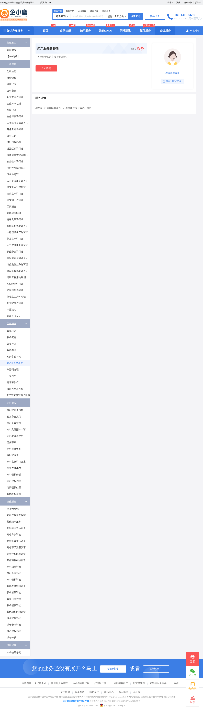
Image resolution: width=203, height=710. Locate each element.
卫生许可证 (13, 174)
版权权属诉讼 (14, 592)
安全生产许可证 (15, 161)
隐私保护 (94, 692)
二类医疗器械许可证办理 (18, 123)
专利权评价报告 (15, 410)
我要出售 (155, 16)
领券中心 (188, 2)
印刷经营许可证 (15, 284)
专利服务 (11, 403)
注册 (178, 2)
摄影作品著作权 (15, 389)
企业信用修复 (14, 652)
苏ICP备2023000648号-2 (88, 705)
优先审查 (11, 442)
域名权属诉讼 (14, 618)
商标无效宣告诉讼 (16, 541)
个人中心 (193, 30)
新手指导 (123, 692)
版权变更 (11, 337)
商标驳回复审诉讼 (16, 528)
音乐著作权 (13, 382)
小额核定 (11, 309)
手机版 (136, 692)
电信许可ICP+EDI (16, 168)
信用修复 (11, 645)
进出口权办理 (14, 142)
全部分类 (120, 17)
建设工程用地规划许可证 (18, 277)
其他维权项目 (14, 494)
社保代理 (11, 110)
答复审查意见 (14, 416)
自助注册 (65, 30)
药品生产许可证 (15, 239)
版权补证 (11, 344)
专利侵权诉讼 (14, 481)
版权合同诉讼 (14, 599)
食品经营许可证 (15, 116)
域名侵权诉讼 (14, 631)
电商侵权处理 (14, 487)
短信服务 (145, 30)
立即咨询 (46, 68)
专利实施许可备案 (16, 461)
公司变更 (11, 90)
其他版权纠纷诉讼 (16, 612)
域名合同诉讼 (14, 624)
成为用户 (156, 669)
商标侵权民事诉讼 (16, 554)
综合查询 (62, 17)
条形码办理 (13, 369)
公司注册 (11, 71)
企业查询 (82, 11)
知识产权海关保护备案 (18, 515)
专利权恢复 (13, 455)
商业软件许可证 (15, 303)
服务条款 (79, 692)
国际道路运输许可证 (17, 258)
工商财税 (11, 64)
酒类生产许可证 (15, 193)
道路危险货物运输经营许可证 (18, 155)
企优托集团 (40, 683)
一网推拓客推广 (119, 683)
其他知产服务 (14, 521)
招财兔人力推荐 (59, 683)
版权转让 (11, 331)
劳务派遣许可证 (15, 129)
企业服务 (165, 30)
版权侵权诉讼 (14, 605)
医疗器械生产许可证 (17, 232)
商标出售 (106, 11)
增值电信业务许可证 (17, 264)
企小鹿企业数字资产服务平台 (76, 701)
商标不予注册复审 (16, 547)
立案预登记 (13, 509)
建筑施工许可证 (15, 200)
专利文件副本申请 (16, 429)
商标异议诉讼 (14, 534)
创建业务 (113, 669)
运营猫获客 (139, 683)
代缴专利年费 (14, 468)
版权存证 (11, 350)
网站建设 (125, 30)
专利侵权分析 (14, 474)
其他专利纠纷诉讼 (16, 586)
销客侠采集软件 (158, 683)
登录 (169, 2)
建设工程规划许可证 (17, 271)
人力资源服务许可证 (17, 181)
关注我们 (45, 2)
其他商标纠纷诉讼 (16, 560)
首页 (45, 30)
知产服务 (85, 30)
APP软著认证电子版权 (18, 395)
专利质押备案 (14, 449)
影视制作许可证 (15, 290)
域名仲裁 (11, 637)
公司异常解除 (14, 213)
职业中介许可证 (15, 97)
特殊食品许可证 (15, 219)
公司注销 (11, 136)
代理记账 (11, 78)
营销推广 (11, 42)
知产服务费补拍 (15, 363)
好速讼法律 (100, 683)
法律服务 (11, 501)
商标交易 (70, 11)
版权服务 (11, 323)
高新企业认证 (14, 316)
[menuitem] (15, 49)
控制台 (198, 2)
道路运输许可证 (15, 148)
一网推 (175, 683)
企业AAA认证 (14, 103)
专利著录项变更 (15, 436)
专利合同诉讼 (14, 573)
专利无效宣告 (14, 423)
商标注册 (58, 11)
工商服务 (11, 206)
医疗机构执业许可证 (17, 226)
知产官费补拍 (14, 356)
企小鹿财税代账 (81, 683)
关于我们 (65, 692)
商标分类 (94, 11)
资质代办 (11, 84)
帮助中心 (109, 692)
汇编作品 (11, 376)
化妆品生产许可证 (16, 296)
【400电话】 (13, 56)
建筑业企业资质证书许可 (18, 187)
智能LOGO (105, 30)
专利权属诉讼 (14, 566)
